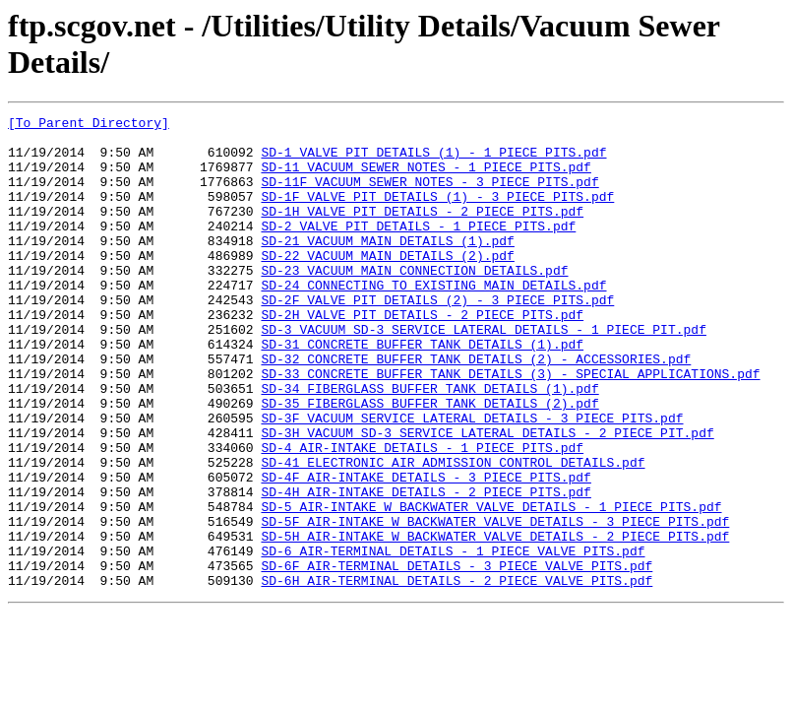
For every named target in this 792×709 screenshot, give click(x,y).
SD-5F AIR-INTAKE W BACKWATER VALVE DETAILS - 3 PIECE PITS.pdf (495, 603)
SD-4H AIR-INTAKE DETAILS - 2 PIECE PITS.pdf (425, 568)
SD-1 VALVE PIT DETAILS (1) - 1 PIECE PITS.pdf (433, 160)
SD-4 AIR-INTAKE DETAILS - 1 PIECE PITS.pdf (422, 515)
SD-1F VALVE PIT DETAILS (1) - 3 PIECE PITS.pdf (437, 214)
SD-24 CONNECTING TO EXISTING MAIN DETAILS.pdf (433, 320)
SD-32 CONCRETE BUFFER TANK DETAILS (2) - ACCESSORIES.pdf (476, 409)
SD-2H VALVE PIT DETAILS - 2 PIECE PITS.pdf (422, 355)
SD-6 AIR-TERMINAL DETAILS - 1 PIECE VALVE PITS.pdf (452, 639)
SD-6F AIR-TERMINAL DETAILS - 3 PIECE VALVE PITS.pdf (456, 657)
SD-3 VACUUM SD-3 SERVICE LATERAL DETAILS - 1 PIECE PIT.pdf (483, 373)
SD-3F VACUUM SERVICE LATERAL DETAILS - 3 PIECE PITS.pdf (472, 479)
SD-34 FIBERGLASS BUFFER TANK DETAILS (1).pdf (429, 444)
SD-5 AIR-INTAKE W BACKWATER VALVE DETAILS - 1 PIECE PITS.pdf (491, 586)
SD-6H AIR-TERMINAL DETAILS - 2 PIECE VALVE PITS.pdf (456, 674)
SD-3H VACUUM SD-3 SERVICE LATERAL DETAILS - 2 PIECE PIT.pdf (487, 497)
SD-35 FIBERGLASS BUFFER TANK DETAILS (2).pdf (429, 462)
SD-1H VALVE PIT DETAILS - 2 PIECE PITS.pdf (422, 231)
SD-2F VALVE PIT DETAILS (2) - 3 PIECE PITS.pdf (437, 338)
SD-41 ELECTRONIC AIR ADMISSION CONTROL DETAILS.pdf (452, 533)
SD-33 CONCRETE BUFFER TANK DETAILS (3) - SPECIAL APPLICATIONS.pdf (510, 426)
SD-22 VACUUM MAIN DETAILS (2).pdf (387, 284)
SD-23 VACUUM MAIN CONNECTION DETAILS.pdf (414, 302)
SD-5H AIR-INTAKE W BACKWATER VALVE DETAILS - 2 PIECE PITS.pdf (495, 621)
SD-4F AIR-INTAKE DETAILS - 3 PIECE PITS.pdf (425, 550)
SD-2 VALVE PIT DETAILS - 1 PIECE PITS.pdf (418, 249)
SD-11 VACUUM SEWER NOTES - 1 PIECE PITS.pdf (425, 178)
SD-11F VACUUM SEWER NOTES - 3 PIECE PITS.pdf (429, 196)
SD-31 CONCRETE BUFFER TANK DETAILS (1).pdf (422, 391)
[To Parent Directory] (88, 125)
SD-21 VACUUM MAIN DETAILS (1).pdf (387, 267)
